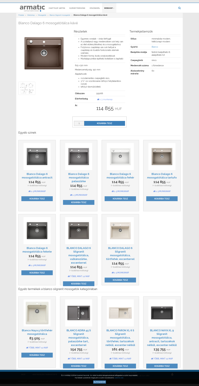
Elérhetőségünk (77, 10)
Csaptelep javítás (57, 10)
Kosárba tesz (104, 125)
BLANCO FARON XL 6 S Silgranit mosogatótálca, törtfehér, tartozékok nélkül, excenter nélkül (120, 339)
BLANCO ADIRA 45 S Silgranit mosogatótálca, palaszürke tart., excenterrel (79, 339)
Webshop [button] (109, 9)
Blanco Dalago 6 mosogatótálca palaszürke (78, 179)
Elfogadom (99, 382)
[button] (137, 2)
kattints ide (119, 378)
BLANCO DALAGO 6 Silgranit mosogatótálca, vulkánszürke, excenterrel (79, 257)
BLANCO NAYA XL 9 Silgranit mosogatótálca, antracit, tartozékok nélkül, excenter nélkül (162, 339)
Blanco (155, 48)
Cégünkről (95, 10)
